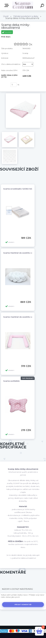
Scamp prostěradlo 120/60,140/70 (19, 188)
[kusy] (13, 85)
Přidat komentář (23, 604)
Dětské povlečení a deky (25, 16)
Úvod (5, 16)
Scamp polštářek (11, 381)
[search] (42, 6)
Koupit (4, 85)
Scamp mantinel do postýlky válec (19, 317)
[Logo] (22, 5)
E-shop (7, 5)
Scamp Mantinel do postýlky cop (18, 253)
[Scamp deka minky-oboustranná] (23, 94)
